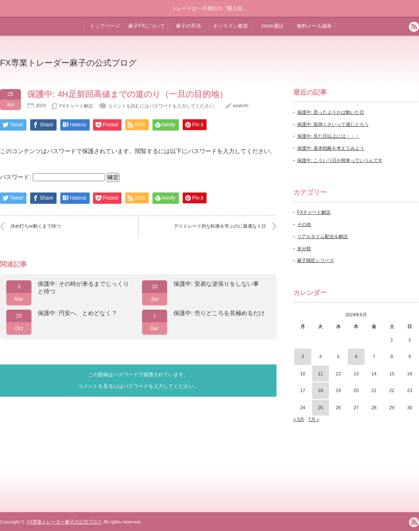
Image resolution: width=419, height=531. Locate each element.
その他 (304, 224)
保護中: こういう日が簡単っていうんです (340, 160)
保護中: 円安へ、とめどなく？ (77, 313)
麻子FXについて (146, 26)
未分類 (304, 248)
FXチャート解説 (76, 105)
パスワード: (52, 177)
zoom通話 (272, 26)
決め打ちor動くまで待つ (35, 225)
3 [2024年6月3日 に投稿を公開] (302, 356)
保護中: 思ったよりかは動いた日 (330, 112)
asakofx (241, 105)
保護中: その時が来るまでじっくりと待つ (83, 287)
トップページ (105, 26)
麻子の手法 (188, 26)
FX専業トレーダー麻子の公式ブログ (68, 62)
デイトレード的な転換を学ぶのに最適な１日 (220, 225)
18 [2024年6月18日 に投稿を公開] (320, 390)
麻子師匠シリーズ (315, 260)
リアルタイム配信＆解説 (322, 236)
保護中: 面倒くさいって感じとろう (333, 124)
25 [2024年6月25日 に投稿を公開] (320, 407)
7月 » (313, 419)
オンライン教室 (230, 26)
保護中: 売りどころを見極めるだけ (219, 313)
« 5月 (298, 419)
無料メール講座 (314, 26)
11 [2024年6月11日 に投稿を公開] (320, 373)
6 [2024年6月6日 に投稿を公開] (356, 356)
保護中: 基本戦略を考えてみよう (330, 148)
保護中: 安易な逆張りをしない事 (216, 283)
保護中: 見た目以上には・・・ (328, 136)
